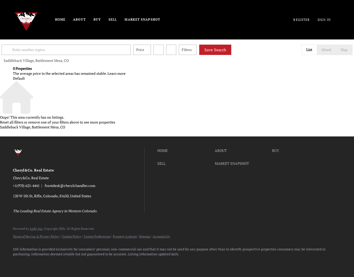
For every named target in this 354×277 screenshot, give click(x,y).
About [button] (79, 19)
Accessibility (161, 236)
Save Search (226, 50)
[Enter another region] (79, 50)
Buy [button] (97, 19)
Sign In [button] (324, 20)
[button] (19, 50)
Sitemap (144, 236)
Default (19, 78)
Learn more (116, 73)
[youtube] (79, 263)
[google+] (109, 263)
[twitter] (49, 263)
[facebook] (19, 263)
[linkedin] (34, 263)
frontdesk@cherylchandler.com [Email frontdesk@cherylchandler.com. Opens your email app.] (70, 185)
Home (60, 19)
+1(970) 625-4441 (26, 185)
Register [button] (301, 20)
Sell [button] (113, 19)
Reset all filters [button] (11, 122)
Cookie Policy (71, 236)
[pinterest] (94, 263)
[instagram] (64, 263)
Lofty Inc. (36, 229)
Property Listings (125, 236)
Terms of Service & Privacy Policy (36, 236)
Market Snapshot (142, 19)
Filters (198, 49)
